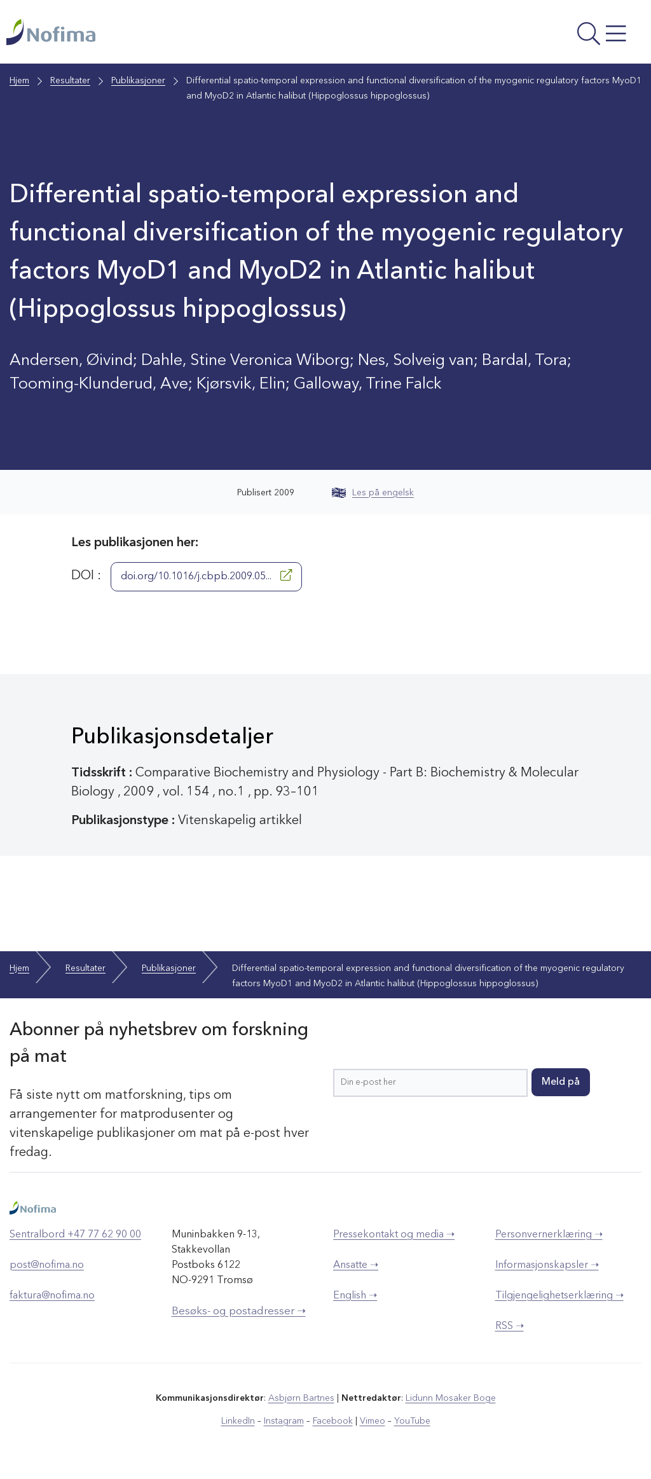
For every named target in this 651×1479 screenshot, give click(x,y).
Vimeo (372, 1421)
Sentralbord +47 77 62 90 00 (75, 1235)
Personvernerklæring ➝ (549, 1235)
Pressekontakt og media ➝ (394, 1235)
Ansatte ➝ (355, 1265)
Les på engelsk (373, 492)
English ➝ (355, 1296)
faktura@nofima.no (52, 1296)
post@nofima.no (47, 1265)
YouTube (412, 1421)
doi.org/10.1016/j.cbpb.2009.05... (206, 575)
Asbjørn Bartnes (301, 1398)
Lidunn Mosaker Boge (451, 1398)
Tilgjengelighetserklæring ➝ (559, 1296)
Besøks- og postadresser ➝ (239, 1311)
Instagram (284, 1421)
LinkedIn (238, 1421)
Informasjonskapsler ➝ (547, 1265)
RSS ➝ (509, 1326)
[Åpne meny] (525, 35)
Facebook (333, 1421)
